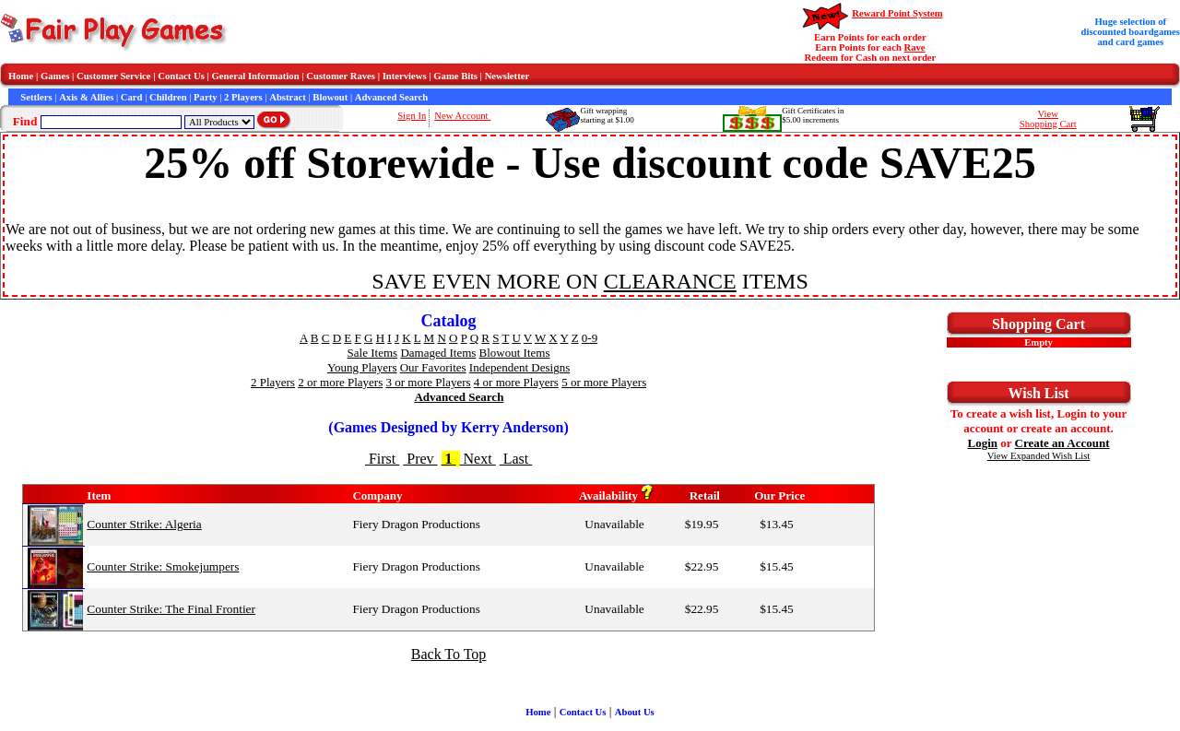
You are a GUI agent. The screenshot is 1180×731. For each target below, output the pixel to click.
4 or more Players (516, 382)
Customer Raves (340, 76)
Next (478, 458)
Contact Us (181, 76)
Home (20, 76)
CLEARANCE (670, 281)
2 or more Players (340, 382)
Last (516, 458)
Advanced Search (391, 97)
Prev (420, 458)
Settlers (36, 97)
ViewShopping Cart (1048, 119)
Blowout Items (514, 353)
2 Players (243, 97)
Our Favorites (433, 367)
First (382, 458)
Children (168, 97)
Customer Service (114, 76)
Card (132, 97)
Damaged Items (438, 353)
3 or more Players (428, 382)
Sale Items (373, 353)
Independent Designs (519, 367)
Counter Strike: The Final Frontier (171, 609)
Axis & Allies (86, 97)
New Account (462, 116)
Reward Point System (897, 13)
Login (983, 443)
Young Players (362, 367)
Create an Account (1062, 443)
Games (55, 76)
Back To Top (449, 654)
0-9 (589, 338)
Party (205, 97)
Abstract (287, 97)
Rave (915, 47)
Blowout (330, 97)
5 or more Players (603, 382)
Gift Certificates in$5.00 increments (813, 115)
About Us (635, 712)
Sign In (411, 116)
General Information (256, 76)
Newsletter (507, 76)
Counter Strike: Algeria (144, 524)
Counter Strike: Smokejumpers (163, 566)
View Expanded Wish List (1039, 456)
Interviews (405, 76)
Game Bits (455, 76)
